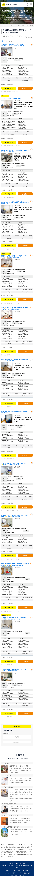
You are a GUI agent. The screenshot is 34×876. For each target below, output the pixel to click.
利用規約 (25, 870)
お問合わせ (10, 88)
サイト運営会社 (24, 873)
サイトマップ (18, 870)
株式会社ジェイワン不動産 (13, 145)
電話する (25, 88)
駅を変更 (17, 737)
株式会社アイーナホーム (13, 91)
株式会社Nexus (10, 197)
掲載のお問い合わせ (17, 875)
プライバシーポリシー (11, 873)
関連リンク (9, 870)
